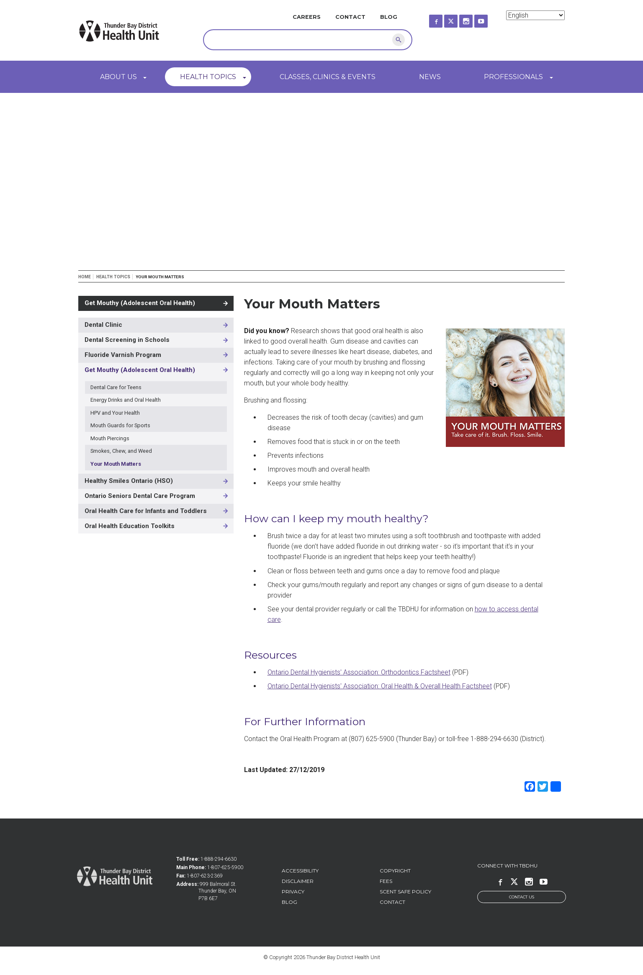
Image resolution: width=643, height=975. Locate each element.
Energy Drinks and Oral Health (125, 400)
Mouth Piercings (109, 438)
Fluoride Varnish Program (123, 355)
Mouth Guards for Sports (120, 425)
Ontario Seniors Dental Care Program (140, 496)
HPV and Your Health (115, 413)
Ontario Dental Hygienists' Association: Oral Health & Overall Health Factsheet (379, 686)
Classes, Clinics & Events (328, 77)
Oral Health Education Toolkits (130, 526)
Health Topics (208, 77)
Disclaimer (298, 881)
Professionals (513, 77)
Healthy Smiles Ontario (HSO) (129, 481)
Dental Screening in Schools (127, 340)
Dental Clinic (103, 324)
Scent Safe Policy (405, 891)
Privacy (293, 891)
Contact (350, 17)
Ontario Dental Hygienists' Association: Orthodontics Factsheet (358, 672)
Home (84, 277)
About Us (118, 77)
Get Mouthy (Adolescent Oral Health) (140, 303)
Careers (307, 17)
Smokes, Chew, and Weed (121, 451)
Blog (388, 17)
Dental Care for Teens (115, 387)
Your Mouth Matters (115, 464)
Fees (386, 881)
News (430, 77)
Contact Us (521, 897)
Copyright (395, 870)
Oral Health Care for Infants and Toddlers (146, 511)
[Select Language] (535, 15)
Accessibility (300, 870)
